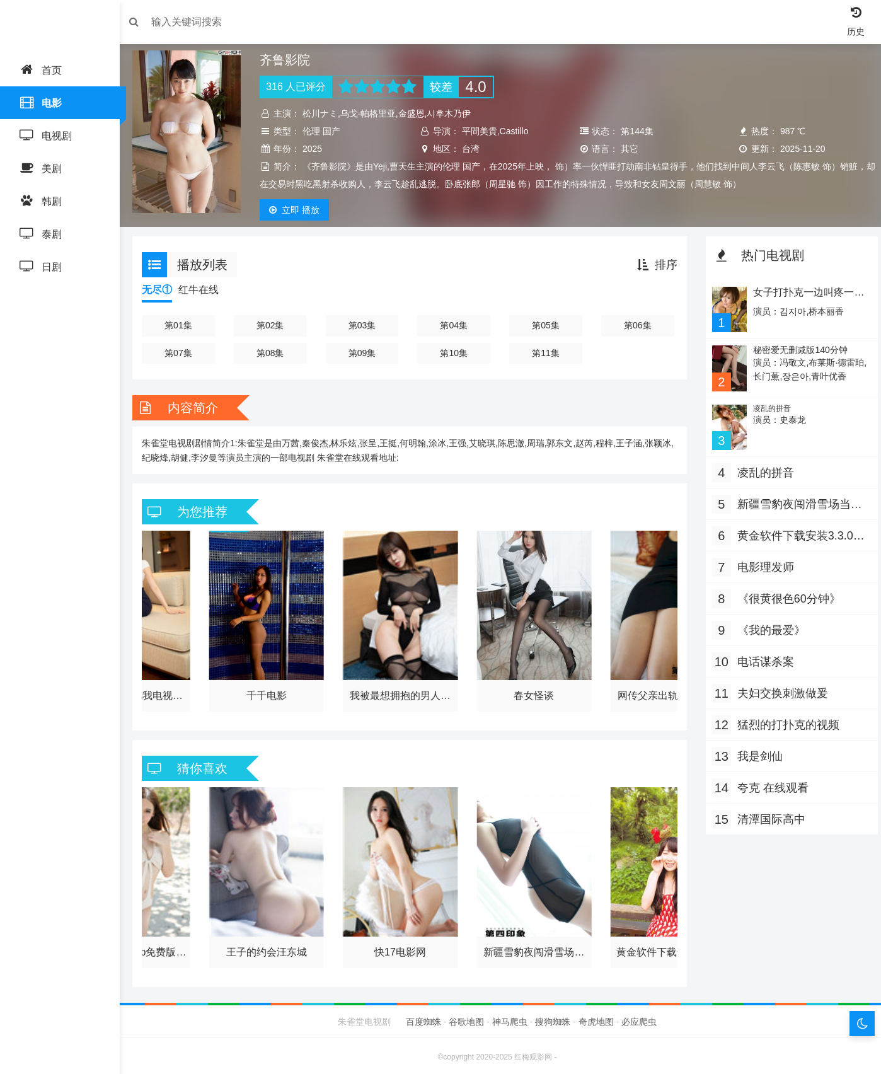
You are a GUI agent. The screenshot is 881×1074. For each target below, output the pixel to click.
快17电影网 (402, 946)
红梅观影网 (533, 1054)
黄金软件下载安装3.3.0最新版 (665, 948)
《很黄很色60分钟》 (786, 595)
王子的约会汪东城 (270, 946)
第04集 (455, 325)
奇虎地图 (596, 1019)
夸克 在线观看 (769, 784)
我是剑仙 (757, 753)
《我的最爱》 (768, 627)
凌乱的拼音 (768, 406)
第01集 (184, 325)
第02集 (274, 325)
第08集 (274, 353)
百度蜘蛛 (423, 1019)
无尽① (163, 289)
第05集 (545, 325)
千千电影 (270, 692)
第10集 (455, 353)
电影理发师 (762, 564)
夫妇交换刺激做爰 (779, 690)
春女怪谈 (533, 692)
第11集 (545, 353)
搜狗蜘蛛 (552, 1019)
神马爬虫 (509, 1019)
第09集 (364, 353)
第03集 (364, 325)
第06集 (635, 325)
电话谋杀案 (762, 658)
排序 (654, 264)
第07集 (184, 353)
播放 (299, 210)
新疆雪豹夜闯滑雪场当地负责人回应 (533, 948)
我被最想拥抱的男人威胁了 (401, 694)
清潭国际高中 (768, 816)
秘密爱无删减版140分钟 (796, 349)
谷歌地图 (466, 1019)
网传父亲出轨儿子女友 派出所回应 (664, 694)
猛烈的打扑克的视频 (785, 721)
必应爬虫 (639, 1019)
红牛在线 (205, 289)
